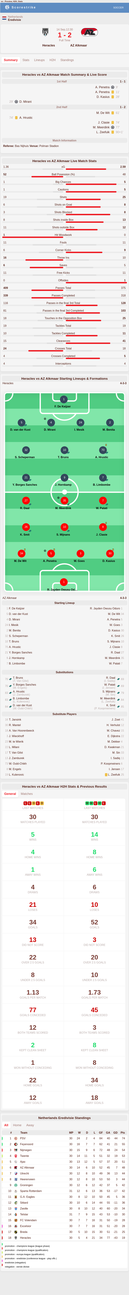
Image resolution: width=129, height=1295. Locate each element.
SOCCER (118, 7)
